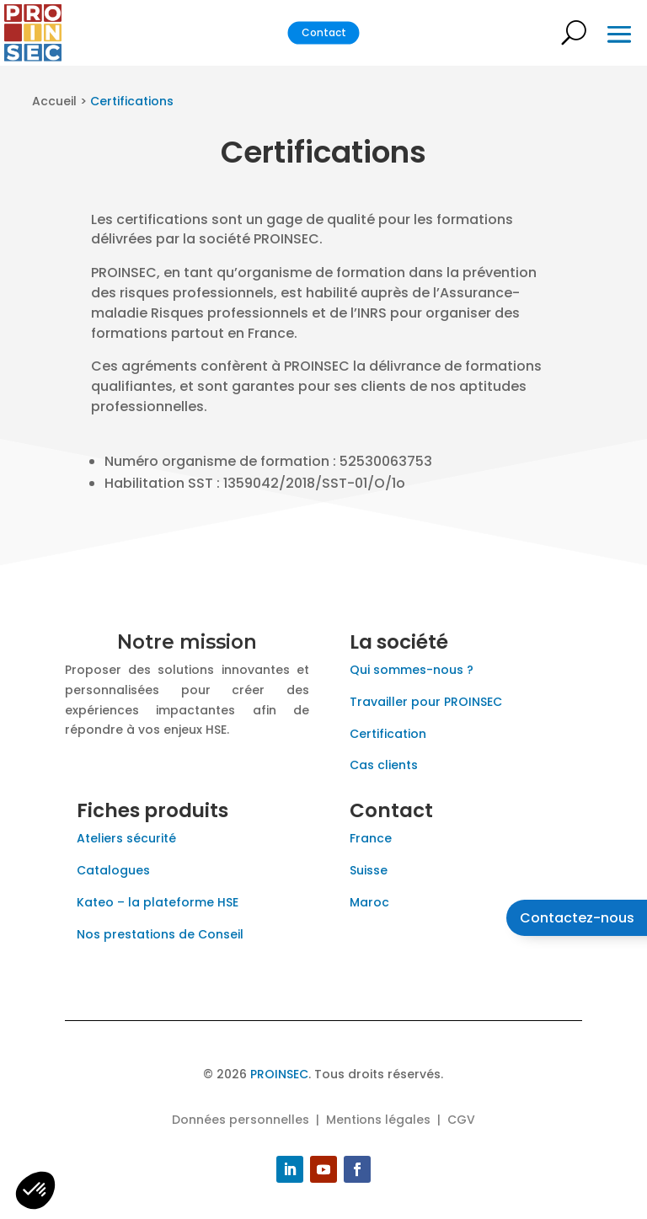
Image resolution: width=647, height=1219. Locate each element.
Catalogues (115, 870)
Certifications (132, 101)
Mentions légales (378, 1119)
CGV (461, 1119)
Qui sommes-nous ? (411, 669)
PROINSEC (279, 1074)
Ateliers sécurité (126, 838)
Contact (324, 32)
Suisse (369, 870)
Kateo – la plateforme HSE (157, 902)
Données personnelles (240, 1119)
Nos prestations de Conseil (160, 934)
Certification (388, 733)
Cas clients (384, 765)
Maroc (369, 902)
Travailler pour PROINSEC (426, 701)
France (371, 838)
